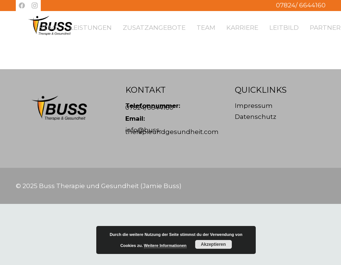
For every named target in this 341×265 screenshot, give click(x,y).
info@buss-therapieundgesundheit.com (172, 130)
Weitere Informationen (165, 245)
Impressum (254, 105)
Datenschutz (255, 116)
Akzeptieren (213, 244)
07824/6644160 (149, 107)
